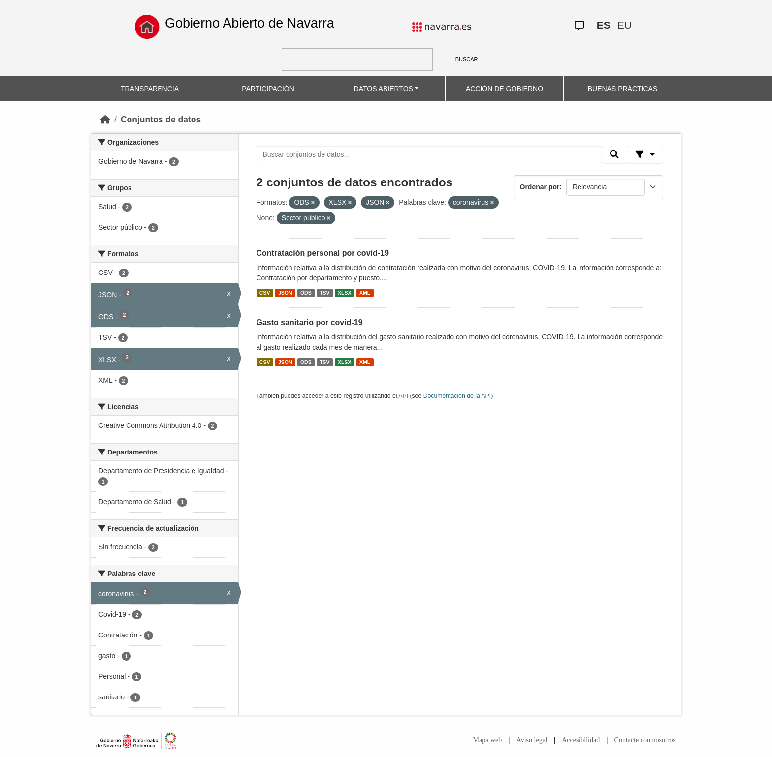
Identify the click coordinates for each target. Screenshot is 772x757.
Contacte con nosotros (645, 740)
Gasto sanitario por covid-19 (310, 322)
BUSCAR (466, 59)
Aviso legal (531, 740)
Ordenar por (540, 187)
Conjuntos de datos (161, 119)
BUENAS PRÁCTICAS (623, 88)
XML (364, 293)
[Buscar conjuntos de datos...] (429, 154)
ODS (306, 293)
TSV (324, 293)
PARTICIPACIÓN (268, 88)
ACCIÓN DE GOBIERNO (504, 88)
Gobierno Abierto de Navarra (249, 23)
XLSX (344, 293)
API (403, 396)
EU (624, 24)
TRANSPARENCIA (150, 88)
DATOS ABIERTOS (383, 88)
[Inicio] (105, 119)
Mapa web (487, 740)
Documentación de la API (457, 396)
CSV (264, 293)
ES (604, 24)
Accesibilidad (581, 740)
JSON (285, 293)
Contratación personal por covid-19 (323, 253)
